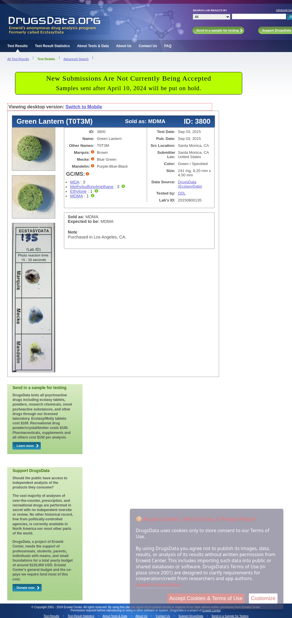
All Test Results (18, 59)
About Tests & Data (93, 46)
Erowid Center (211, 610)
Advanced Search (76, 59)
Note (72, 232)
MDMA (76, 196)
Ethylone (78, 191)
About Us (123, 46)
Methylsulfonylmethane (91, 186)
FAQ (168, 46)
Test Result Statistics (52, 46)
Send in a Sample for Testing (230, 616)
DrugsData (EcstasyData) (190, 184)
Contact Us (148, 46)
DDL (182, 193)
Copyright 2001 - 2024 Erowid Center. (58, 607)
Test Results (17, 46)
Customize (263, 598)
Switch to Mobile (83, 106)
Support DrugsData (190, 616)
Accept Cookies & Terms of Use (206, 598)
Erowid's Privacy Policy (158, 584)
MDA (74, 182)
